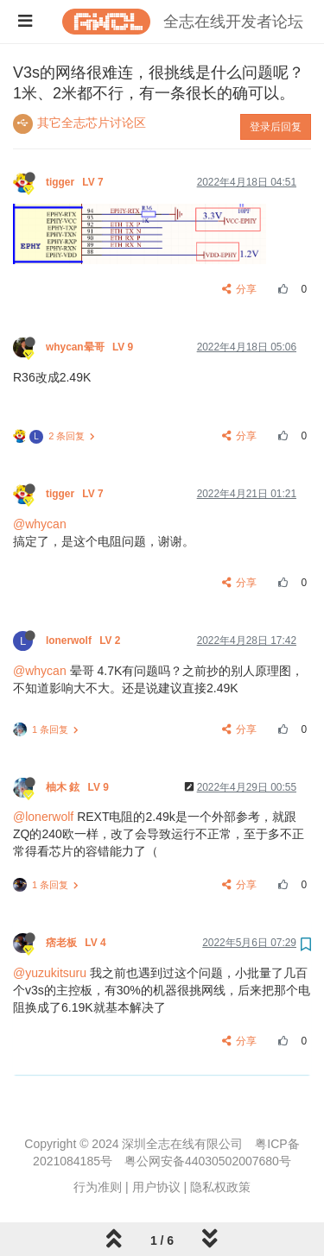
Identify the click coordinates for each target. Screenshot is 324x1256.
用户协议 (156, 1187)
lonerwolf (85, 640)
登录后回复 (276, 127)
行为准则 (97, 1187)
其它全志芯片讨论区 (91, 122)
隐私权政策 (220, 1187)
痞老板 (77, 943)
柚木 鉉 (78, 787)
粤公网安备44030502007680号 (207, 1161)
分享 (239, 289)
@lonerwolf (43, 817)
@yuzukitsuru (49, 973)
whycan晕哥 (91, 347)
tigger (76, 182)
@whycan (40, 524)
